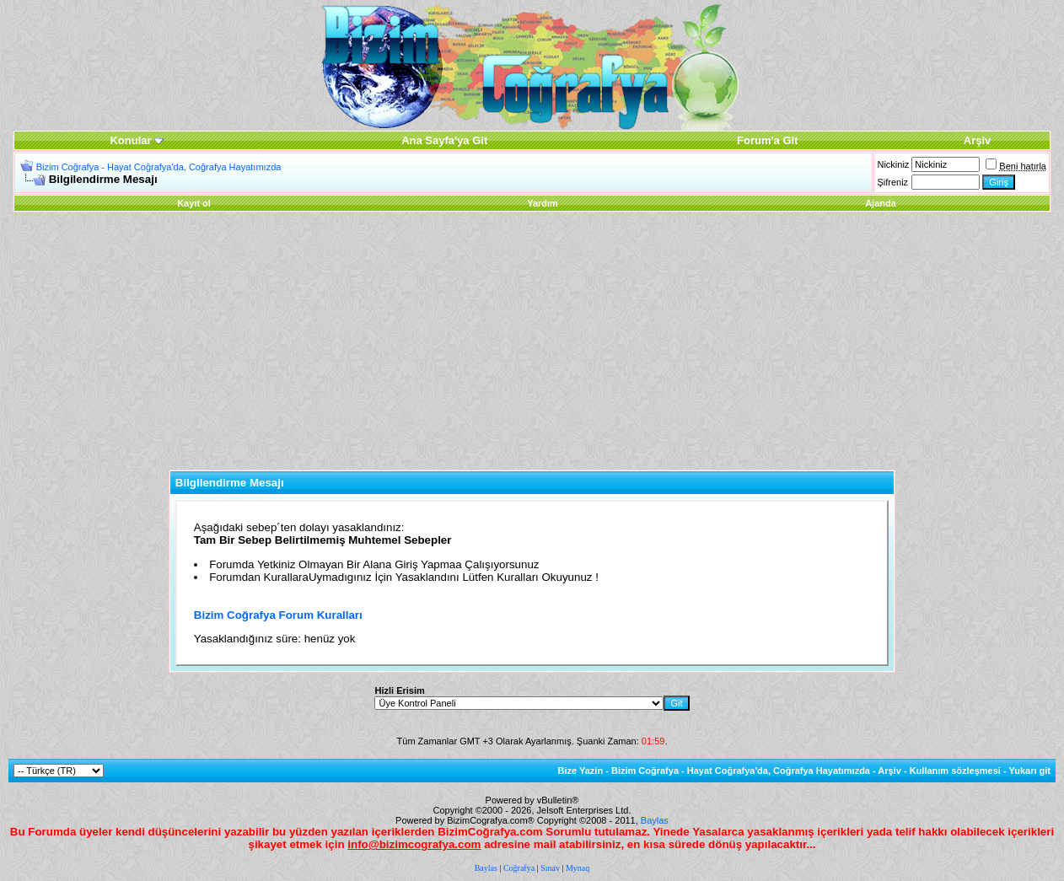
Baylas (655, 820)
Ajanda (880, 203)
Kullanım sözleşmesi (955, 771)
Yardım (542, 203)
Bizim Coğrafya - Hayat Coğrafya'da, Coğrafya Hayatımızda (159, 167)
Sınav (550, 868)
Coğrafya (519, 868)
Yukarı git (1029, 771)
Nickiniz (893, 164)
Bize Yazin (581, 771)
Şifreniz (892, 182)
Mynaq (577, 868)
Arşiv (889, 771)
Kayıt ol (194, 203)
